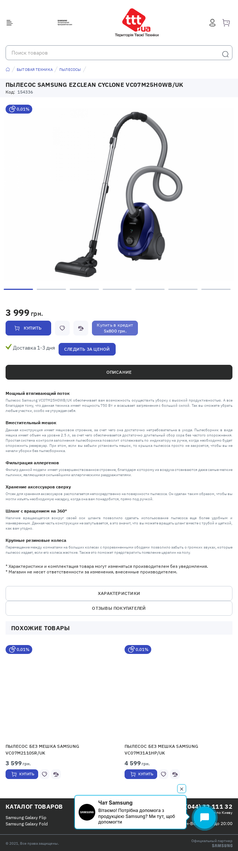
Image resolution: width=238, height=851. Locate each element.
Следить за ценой (87, 349)
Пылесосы (70, 70)
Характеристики (119, 593)
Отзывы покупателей (119, 608)
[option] (119, 194)
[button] (59, 692)
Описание (119, 372)
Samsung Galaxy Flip (26, 817)
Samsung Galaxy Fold (27, 824)
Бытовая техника (35, 70)
